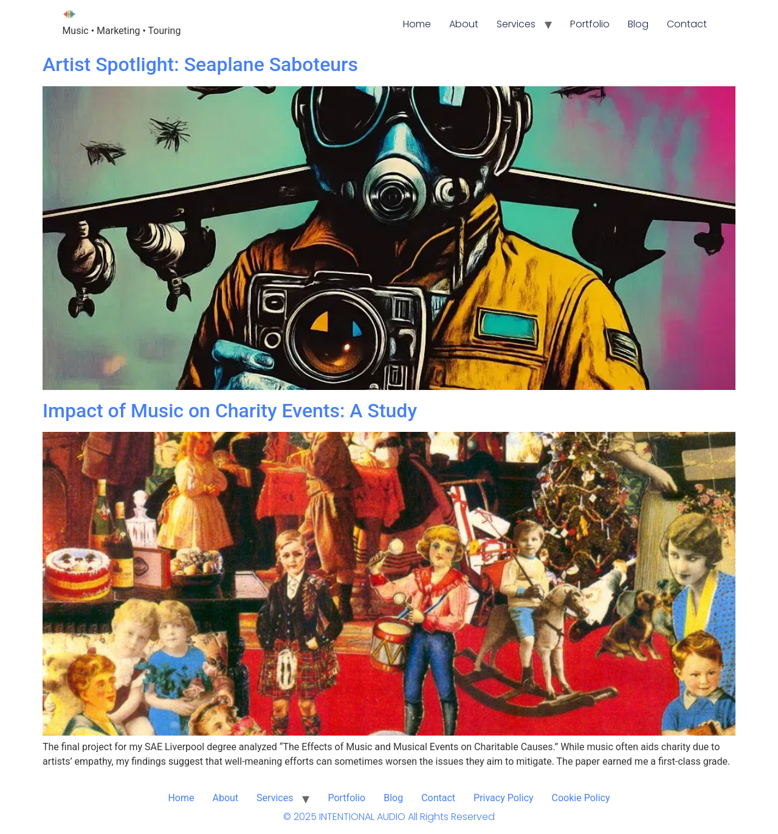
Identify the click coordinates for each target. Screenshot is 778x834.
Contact (687, 24)
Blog (638, 24)
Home (417, 24)
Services (516, 24)
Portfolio (590, 24)
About (463, 24)
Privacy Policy (503, 798)
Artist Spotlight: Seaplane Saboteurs (200, 64)
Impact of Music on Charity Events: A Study (230, 410)
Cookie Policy (581, 798)
